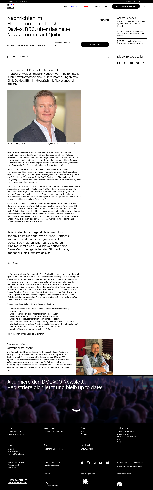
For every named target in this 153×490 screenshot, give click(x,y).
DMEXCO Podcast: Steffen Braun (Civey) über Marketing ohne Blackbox (131, 42)
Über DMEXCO (13, 451)
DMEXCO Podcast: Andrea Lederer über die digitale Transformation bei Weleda (130, 33)
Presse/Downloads (15, 454)
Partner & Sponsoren (53, 449)
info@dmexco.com (52, 465)
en (139, 1)
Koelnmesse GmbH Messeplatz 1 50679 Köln (15, 465)
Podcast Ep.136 (129, 1)
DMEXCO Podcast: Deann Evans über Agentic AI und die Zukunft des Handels (131, 24)
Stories (84, 432)
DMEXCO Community (126, 437)
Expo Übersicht (14, 432)
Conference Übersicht (53, 432)
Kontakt (10, 449)
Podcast (84, 434)
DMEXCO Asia (87, 449)
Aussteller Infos (124, 434)
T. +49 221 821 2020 (52, 462)
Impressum (122, 462)
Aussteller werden (15, 434)
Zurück (104, 20)
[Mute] (108, 57)
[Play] (8, 57)
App (119, 439)
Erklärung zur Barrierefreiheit (130, 466)
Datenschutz (140, 462)
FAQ (119, 442)
